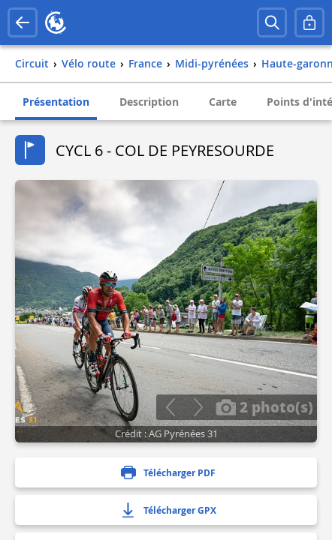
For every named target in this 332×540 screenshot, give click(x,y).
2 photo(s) (264, 406)
